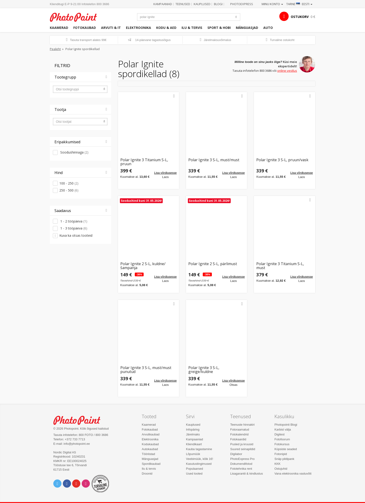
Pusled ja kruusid (241, 444)
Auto (268, 27)
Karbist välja (282, 429)
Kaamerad (59, 27)
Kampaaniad (162, 4)
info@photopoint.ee (77, 443)
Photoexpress (241, 4)
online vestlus (287, 70)
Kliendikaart (194, 444)
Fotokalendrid (239, 434)
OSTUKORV (300, 16)
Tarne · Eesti (299, 4)
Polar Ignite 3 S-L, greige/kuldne (203, 370)
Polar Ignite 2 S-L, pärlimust (212, 264)
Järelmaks (193, 434)
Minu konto (272, 4)
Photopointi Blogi (285, 424)
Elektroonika (138, 27)
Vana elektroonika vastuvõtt (292, 473)
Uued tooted (194, 473)
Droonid (147, 473)
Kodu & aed (166, 27)
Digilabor (236, 454)
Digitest (279, 434)
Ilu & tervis (192, 27)
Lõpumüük (193, 454)
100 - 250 (68, 183)
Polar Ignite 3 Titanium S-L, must (280, 266)
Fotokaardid (238, 439)
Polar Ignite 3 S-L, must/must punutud (145, 370)
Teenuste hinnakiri (242, 424)
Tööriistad (148, 454)
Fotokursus (281, 444)
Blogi (218, 4)
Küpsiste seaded (285, 449)
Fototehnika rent (241, 468)
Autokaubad (150, 449)
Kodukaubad (150, 444)
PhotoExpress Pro (242, 459)
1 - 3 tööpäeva (73, 228)
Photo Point (79, 419)
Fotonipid (280, 454)
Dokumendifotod (241, 463)
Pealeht (55, 49)
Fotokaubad (84, 27)
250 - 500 (68, 190)
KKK (277, 463)
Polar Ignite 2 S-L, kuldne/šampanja (143, 266)
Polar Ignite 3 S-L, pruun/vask (282, 160)
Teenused (183, 4)
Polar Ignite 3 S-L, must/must (213, 160)
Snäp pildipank (284, 459)
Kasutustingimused (199, 463)
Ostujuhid (280, 468)
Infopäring (192, 429)
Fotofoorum (282, 439)
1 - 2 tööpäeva (73, 221)
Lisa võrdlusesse (165, 173)
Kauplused (202, 4)
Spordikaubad (151, 463)
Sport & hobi (219, 27)
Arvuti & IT (111, 27)
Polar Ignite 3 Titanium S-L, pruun (144, 162)
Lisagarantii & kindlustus (246, 473)
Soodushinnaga (73, 152)
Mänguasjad (247, 27)
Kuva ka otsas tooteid (75, 235)
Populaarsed (194, 468)
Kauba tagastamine (199, 449)
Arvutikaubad (150, 434)
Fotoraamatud (239, 429)
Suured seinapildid (242, 449)
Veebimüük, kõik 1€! (199, 459)
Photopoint (76, 16)
